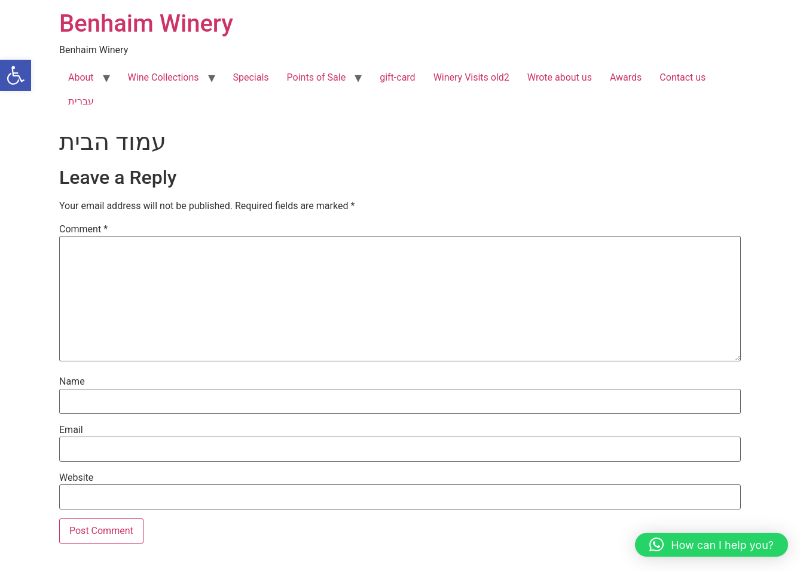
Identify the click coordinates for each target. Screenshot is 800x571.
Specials (251, 77)
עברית (81, 101)
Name (72, 381)
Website (76, 478)
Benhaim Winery (146, 24)
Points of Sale (316, 77)
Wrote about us (559, 77)
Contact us (682, 77)
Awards (626, 77)
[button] (15, 75)
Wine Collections (163, 77)
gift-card (397, 77)
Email (71, 430)
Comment (83, 229)
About (81, 77)
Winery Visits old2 (471, 77)
